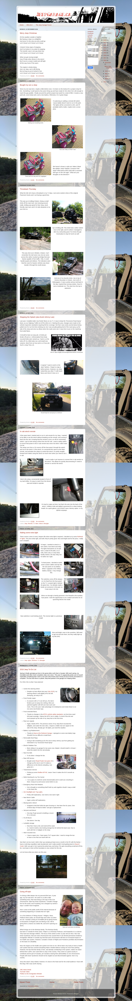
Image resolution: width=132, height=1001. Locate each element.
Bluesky (90, 37)
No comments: (40, 76)
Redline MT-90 (42, 772)
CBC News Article (25, 969)
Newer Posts (25, 982)
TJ (34, 523)
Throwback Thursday (28, 189)
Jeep (25, 523)
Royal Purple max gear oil (44, 761)
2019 (105, 52)
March (107, 78)
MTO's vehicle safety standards (53, 714)
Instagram (90, 31)
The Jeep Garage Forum (44, 25)
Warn (37, 523)
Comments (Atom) (33, 986)
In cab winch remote (27, 431)
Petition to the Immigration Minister (31, 973)
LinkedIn (90, 35)
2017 (105, 58)
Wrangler (46, 523)
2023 (105, 45)
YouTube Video (25, 971)
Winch (41, 523)
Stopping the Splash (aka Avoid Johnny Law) (37, 317)
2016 (105, 60)
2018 (105, 55)
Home (21, 25)
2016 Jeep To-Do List (28, 669)
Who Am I (29, 25)
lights (29, 660)
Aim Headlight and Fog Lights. (33, 792)
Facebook (90, 33)
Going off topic (25, 892)
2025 (105, 40)
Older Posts (78, 982)
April (106, 76)
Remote (30, 523)
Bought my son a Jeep (28, 85)
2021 (105, 50)
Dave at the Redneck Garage (43, 733)
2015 (105, 82)
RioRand (34, 660)
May (106, 73)
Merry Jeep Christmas (28, 33)
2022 (105, 47)
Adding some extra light (29, 533)
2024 (105, 42)
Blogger (76, 993)
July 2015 (51, 691)
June (106, 71)
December (108, 62)
